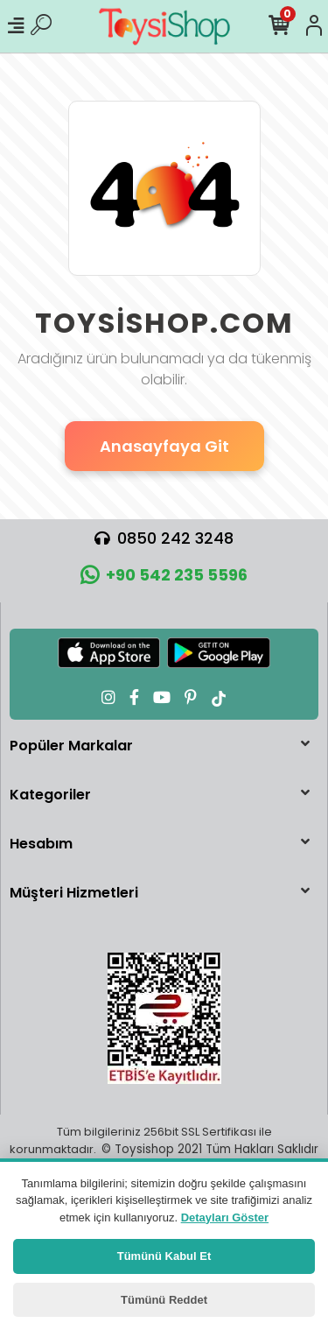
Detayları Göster (225, 1217)
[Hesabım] (314, 26)
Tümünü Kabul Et (164, 1256)
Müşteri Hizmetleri (74, 893)
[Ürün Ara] (41, 26)
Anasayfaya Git (164, 446)
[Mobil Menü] (16, 26)
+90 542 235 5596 (164, 575)
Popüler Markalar (71, 745)
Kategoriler (50, 795)
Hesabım (41, 844)
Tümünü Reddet (164, 1299)
